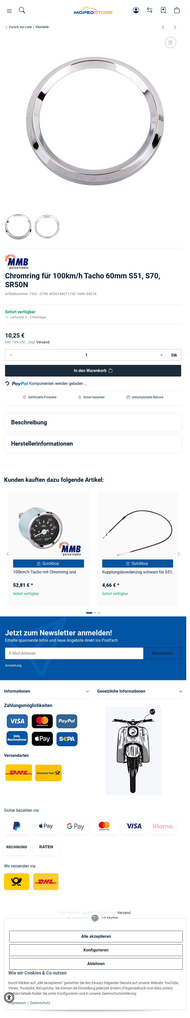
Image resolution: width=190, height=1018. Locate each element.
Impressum (17, 1003)
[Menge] (86, 355)
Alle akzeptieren (96, 936)
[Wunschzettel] (163, 10)
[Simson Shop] (93, 10)
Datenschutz (40, 1003)
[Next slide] (178, 554)
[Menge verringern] (11, 355)
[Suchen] (22, 10)
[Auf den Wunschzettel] (170, 42)
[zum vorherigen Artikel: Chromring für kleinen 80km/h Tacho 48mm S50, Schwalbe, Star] (163, 27)
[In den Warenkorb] (93, 371)
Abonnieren (162, 653)
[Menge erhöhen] (161, 355)
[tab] (89, 613)
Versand (42, 342)
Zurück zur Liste (18, 27)
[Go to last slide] (7, 554)
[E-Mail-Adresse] (74, 653)
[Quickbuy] (48, 563)
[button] (9, 11)
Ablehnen (96, 963)
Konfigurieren (96, 950)
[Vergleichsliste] (149, 10)
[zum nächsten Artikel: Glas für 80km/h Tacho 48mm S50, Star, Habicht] (175, 27)
